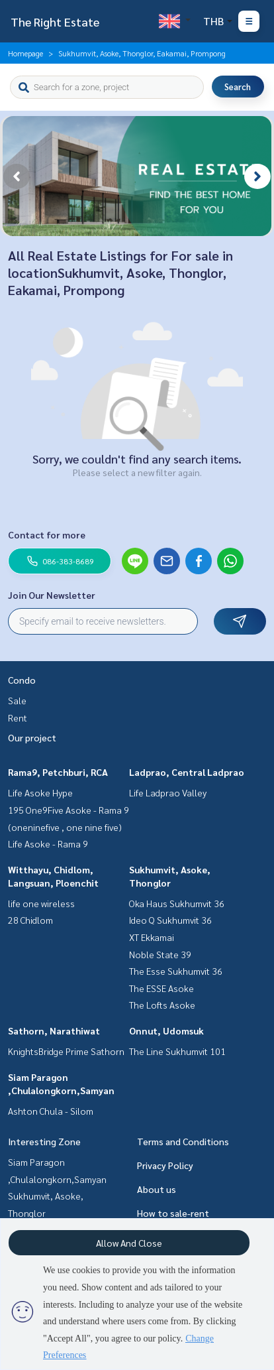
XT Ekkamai (151, 937)
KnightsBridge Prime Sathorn (66, 1051)
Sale (17, 700)
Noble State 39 (160, 954)
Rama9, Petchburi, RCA (58, 772)
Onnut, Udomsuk (166, 1030)
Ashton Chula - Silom (50, 1111)
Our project (32, 737)
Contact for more (46, 534)
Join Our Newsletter (51, 595)
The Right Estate (55, 21)
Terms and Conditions (183, 1141)
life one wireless (41, 903)
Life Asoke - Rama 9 (48, 843)
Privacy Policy (165, 1165)
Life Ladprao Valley (167, 792)
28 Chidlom (30, 920)
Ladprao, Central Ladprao (186, 772)
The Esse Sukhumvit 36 (175, 971)
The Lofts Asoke (162, 1005)
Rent (17, 717)
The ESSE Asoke (161, 988)
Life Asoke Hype (40, 792)
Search (237, 86)
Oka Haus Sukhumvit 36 (176, 903)
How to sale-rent (173, 1213)
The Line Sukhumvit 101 (177, 1051)
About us (156, 1189)
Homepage (25, 53)
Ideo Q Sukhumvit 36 (170, 920)
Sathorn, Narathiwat (54, 1030)
